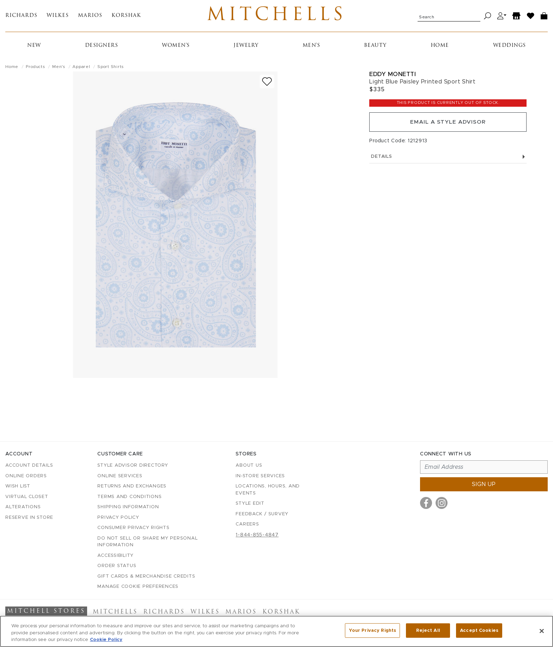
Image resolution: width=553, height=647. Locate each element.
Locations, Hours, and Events (268, 490)
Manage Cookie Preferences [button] (137, 587)
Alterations (23, 507)
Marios (90, 16)
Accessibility (115, 555)
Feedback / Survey (262, 514)
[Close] (541, 631)
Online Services (119, 476)
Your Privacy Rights (372, 630)
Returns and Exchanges (131, 486)
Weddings (509, 47)
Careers (247, 524)
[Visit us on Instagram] (442, 503)
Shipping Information (128, 507)
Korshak (126, 16)
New (34, 47)
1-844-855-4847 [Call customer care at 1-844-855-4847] (257, 535)
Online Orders (26, 476)
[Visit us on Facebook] (426, 503)
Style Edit (250, 504)
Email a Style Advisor (448, 124)
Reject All (428, 630)
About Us (249, 466)
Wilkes (58, 16)
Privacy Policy (118, 517)
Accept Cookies (479, 630)
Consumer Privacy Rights (133, 528)
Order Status (116, 566)
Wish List (17, 486)
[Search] (487, 16)
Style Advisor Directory (132, 466)
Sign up (484, 484)
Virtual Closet (26, 496)
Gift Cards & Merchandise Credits (146, 576)
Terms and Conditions (129, 496)
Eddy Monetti (392, 76)
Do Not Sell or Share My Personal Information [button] (147, 542)
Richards (21, 16)
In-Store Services (260, 476)
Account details (29, 466)
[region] (276, 631)
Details (448, 159)
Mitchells (276, 16)
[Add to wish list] (267, 82)
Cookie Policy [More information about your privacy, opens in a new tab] (106, 639)
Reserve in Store (29, 517)
